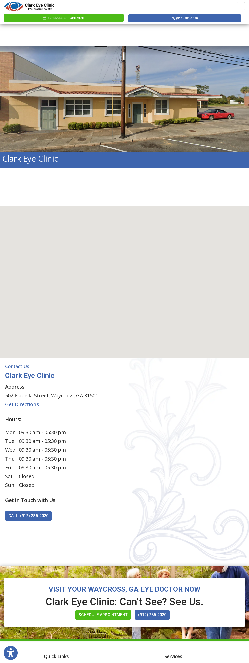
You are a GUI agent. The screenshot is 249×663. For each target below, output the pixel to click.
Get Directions (22, 404)
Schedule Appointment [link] (64, 18)
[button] (124, 277)
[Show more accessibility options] (10, 653)
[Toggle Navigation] (241, 6)
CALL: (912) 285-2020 (28, 515)
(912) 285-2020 (185, 18)
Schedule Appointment (103, 614)
